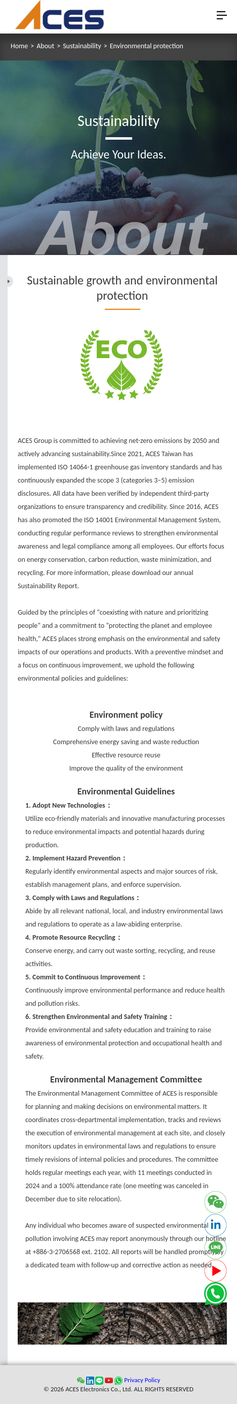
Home (19, 46)
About (45, 46)
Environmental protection (146, 46)
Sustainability (82, 46)
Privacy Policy (142, 1380)
